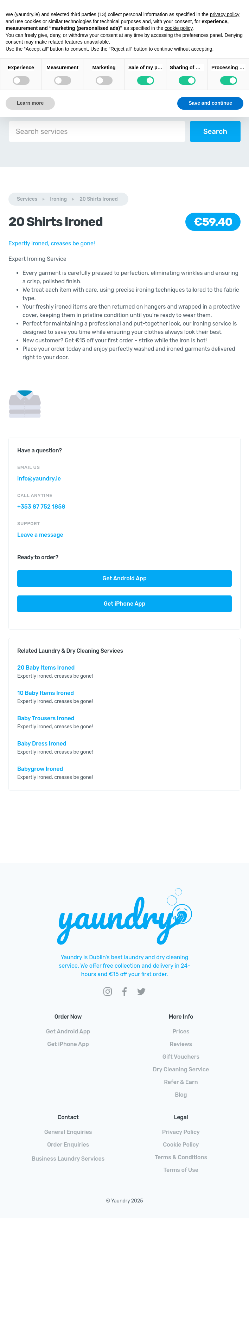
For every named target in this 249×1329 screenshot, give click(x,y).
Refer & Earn (181, 1082)
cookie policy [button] (178, 28)
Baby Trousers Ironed (46, 718)
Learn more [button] (30, 103)
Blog (181, 1094)
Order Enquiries (68, 1144)
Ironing (58, 199)
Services (27, 199)
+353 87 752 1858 (41, 506)
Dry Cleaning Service (181, 1069)
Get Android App (124, 578)
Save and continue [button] (210, 103)
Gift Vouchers (180, 1056)
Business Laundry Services (68, 1158)
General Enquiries (68, 1132)
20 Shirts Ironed (98, 199)
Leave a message (40, 534)
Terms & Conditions (181, 1157)
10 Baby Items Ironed (45, 693)
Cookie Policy (181, 1144)
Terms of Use (181, 1170)
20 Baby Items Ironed (46, 667)
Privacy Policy (181, 1132)
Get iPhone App (124, 603)
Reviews (181, 1044)
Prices (180, 1031)
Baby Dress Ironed (41, 743)
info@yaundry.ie (39, 478)
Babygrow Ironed (40, 769)
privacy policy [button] (225, 14)
